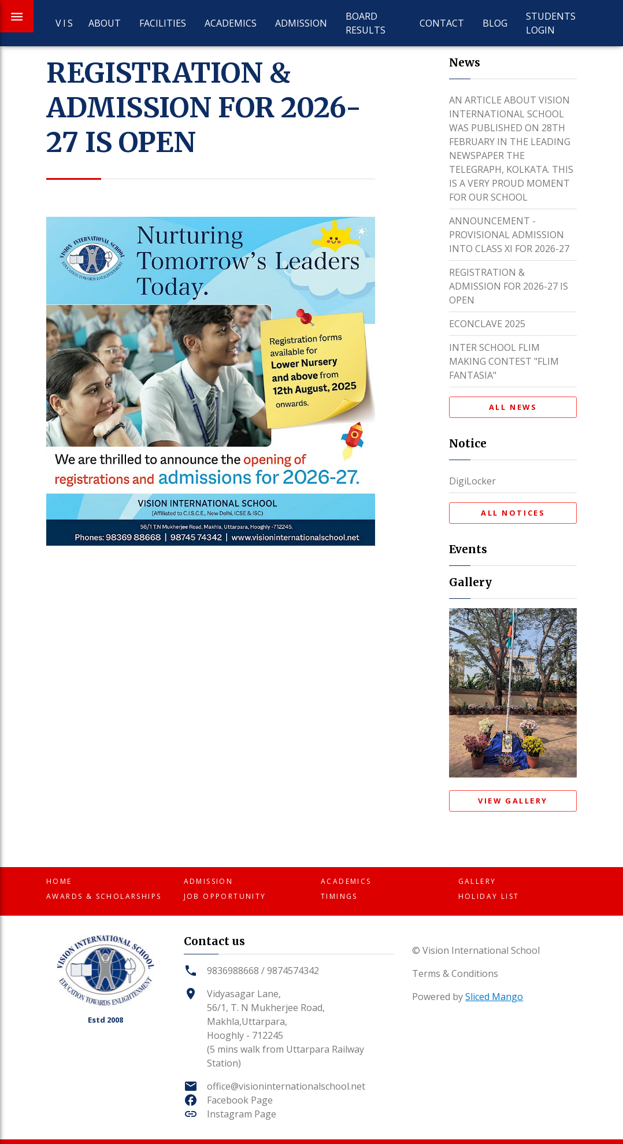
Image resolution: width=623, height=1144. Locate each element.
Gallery (477, 881)
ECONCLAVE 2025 (487, 323)
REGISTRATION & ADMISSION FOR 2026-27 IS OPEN (508, 286)
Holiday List (489, 896)
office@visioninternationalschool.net (286, 1086)
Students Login (551, 23)
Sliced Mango (494, 996)
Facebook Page (240, 1100)
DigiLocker (472, 481)
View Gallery (513, 800)
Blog (495, 23)
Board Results (365, 23)
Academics (231, 23)
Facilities (162, 23)
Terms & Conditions (455, 973)
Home (59, 881)
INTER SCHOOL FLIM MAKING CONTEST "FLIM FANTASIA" (504, 361)
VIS (62, 23)
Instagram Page (241, 1114)
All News (513, 407)
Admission (301, 23)
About (104, 23)
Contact (442, 23)
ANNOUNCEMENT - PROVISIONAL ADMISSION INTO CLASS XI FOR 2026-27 (509, 234)
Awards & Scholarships (103, 896)
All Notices (513, 513)
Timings (339, 896)
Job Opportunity (225, 896)
